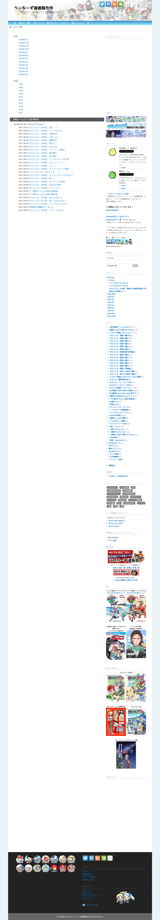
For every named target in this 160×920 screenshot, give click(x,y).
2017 (21, 113)
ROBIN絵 (113, 437)
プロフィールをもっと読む (119, 194)
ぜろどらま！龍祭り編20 (119, 366)
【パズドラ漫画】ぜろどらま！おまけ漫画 (125, 377)
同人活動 (111, 503)
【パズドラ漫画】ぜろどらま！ (120, 333)
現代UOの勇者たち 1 (117, 291)
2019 (21, 106)
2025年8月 (23, 55)
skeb (124, 168)
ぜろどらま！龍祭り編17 (119, 357)
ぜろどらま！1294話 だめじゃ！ (44, 137)
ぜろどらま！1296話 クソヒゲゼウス (46, 131)
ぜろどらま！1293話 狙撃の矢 (43, 140)
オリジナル (111, 500)
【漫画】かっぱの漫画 (117, 418)
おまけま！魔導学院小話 (119, 380)
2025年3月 (23, 71)
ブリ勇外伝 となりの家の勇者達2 (43, 191)
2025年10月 (24, 49)
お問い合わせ (79, 23)
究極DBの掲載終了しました (41, 207)
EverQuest (112, 497)
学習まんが (114, 404)
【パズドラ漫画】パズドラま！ (120, 388)
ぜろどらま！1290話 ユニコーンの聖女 (47, 150)
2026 (21, 84)
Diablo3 (122, 500)
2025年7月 (23, 58)
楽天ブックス (121, 593)
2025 (21, 87)
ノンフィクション (114, 494)
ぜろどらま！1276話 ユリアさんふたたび (48, 204)
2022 (21, 97)
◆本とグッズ (39, 23)
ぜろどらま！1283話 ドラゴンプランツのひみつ (51, 175)
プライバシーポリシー (90, 896)
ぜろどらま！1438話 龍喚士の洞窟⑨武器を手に (128, 289)
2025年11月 (24, 46)
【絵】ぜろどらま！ (117, 429)
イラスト (141, 503)
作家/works (53, 23)
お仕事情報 (114, 457)
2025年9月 (23, 52)
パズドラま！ (112, 487)
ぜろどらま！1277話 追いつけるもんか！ (48, 200)
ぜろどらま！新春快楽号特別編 (122, 352)
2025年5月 (23, 65)
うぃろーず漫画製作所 (33, 8)
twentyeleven (114, 490)
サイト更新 (114, 454)
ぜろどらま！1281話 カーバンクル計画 (47, 181)
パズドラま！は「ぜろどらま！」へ (44, 172)
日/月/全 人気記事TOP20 (119, 476)
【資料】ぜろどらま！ (118, 432)
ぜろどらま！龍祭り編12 (119, 341)
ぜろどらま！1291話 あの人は (43, 146)
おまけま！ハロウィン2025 (120, 385)
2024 (21, 90)
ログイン (85, 871)
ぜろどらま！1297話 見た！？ (43, 127)
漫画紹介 (112, 465)
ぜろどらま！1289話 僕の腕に (43, 153)
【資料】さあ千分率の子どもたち (122, 435)
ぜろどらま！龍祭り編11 (119, 338)
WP (133, 487)
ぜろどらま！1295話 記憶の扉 (43, 134)
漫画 (22, 23)
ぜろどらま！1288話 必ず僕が (43, 156)
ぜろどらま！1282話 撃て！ (42, 178)
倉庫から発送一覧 (133, 568)
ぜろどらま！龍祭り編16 (119, 355)
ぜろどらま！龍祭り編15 (119, 349)
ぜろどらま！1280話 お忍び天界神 (45, 185)
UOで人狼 (112, 540)
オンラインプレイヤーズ (119, 407)
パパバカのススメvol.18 (118, 286)
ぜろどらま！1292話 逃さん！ (43, 143)
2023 (21, 94)
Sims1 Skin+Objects (117, 521)
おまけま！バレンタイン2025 (121, 382)
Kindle (115, 593)
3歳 (122, 506)
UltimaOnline (129, 494)
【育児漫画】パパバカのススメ (120, 327)
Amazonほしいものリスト (117, 216)
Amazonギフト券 (113, 220)
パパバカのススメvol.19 (118, 283)
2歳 (115, 506)
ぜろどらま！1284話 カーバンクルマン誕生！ (50, 169)
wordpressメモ (115, 443)
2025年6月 (23, 62)
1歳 (109, 506)
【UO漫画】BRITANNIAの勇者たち (122, 391)
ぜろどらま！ (136, 497)
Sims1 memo (114, 526)
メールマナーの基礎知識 (119, 410)
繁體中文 (124, 580)
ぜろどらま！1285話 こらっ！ (43, 165)
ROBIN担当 (127, 490)
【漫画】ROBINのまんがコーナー (121, 396)
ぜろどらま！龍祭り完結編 (120, 368)
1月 (111, 280)
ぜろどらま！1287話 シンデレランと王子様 (49, 159)
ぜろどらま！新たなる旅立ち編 (122, 371)
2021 (21, 100)
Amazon (109, 593)
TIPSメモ (112, 446)
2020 (21, 103)
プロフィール (87, 891)
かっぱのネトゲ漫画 (117, 421)
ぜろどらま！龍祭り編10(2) (120, 335)
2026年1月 (23, 39)
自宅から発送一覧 (119, 568)
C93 (119, 503)
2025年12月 (24, 43)
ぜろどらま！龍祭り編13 (119, 344)
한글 (135, 580)
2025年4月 (23, 68)
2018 (21, 109)
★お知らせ (64, 23)
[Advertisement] (36, 232)
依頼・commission (117, 440)
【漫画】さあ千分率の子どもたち (121, 330)
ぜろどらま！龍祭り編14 (119, 346)
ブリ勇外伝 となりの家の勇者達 (122, 399)
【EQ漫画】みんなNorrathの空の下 (122, 393)
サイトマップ (87, 898)
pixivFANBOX (112, 210)
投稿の (86, 874)
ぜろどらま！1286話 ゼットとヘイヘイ (47, 162)
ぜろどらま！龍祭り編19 (119, 363)
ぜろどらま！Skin (115, 523)
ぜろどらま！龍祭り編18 (119, 360)
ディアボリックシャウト (119, 413)
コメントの (88, 877)
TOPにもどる (91, 905)
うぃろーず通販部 (135, 500)
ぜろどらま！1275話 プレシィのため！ (47, 210)
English (124, 497)
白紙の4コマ (114, 402)
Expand (40, 124)
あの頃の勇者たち (116, 415)
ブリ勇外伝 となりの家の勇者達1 (43, 194)
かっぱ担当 (124, 487)
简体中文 (131, 580)
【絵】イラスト (114, 426)
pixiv (124, 188)
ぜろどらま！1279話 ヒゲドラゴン (45, 188)
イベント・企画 (116, 459)
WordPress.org (88, 880)
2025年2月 (23, 74)
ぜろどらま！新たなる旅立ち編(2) (123, 374)
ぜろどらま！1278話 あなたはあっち (46, 197)
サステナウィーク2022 (118, 424)
